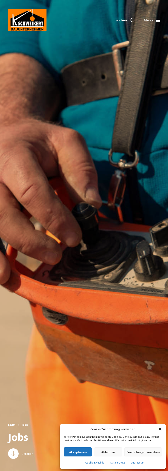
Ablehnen (108, 452)
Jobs (25, 424)
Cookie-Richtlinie (94, 462)
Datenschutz (117, 462)
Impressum (137, 462)
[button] (160, 429)
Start (12, 424)
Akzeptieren (78, 452)
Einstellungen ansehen (143, 452)
